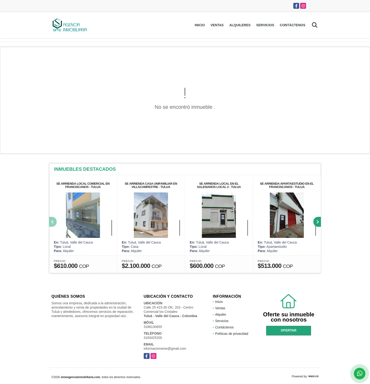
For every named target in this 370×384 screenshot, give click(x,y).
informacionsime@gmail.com (165, 348)
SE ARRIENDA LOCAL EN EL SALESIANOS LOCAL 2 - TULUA (219, 185)
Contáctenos (292, 25)
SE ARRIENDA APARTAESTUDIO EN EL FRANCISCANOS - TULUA (287, 185)
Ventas (217, 25)
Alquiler (220, 314)
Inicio (200, 25)
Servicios (265, 25)
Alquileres (240, 25)
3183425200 (153, 338)
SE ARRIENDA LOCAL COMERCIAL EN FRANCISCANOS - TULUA (83, 185)
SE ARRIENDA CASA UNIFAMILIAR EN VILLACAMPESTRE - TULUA (151, 185)
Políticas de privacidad (231, 334)
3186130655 (153, 327)
